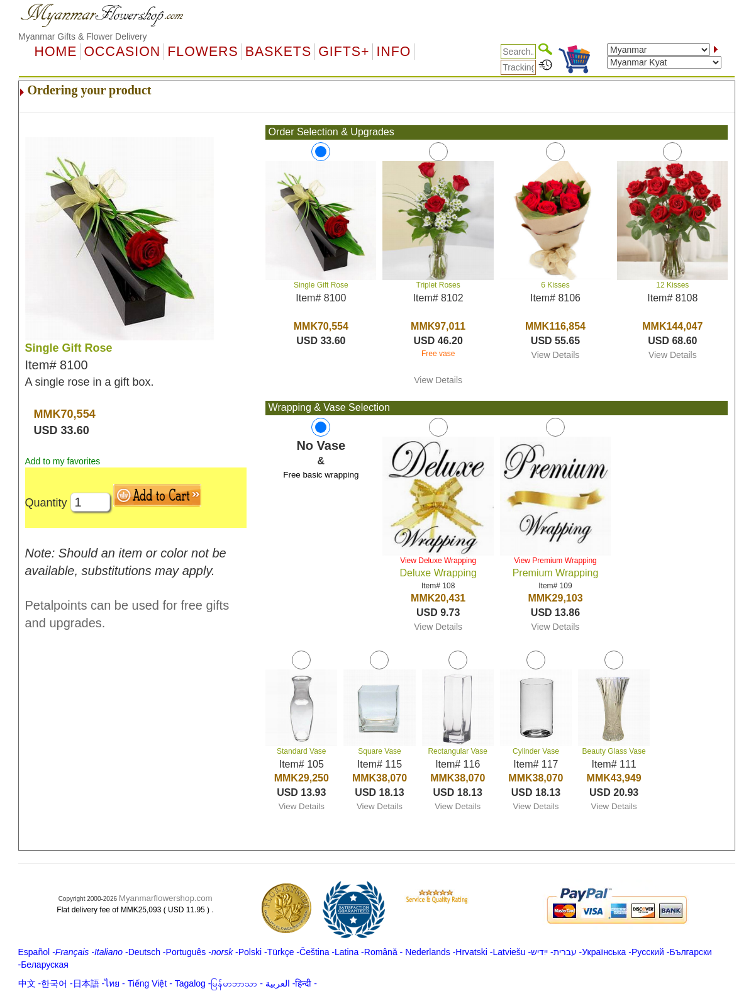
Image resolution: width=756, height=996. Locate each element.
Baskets (278, 51)
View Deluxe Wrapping (438, 560)
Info (393, 51)
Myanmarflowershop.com (166, 898)
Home (56, 51)
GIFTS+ (343, 51)
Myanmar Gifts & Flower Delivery (82, 36)
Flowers (202, 51)
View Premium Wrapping (555, 560)
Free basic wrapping (321, 474)
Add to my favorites (63, 461)
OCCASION (122, 51)
